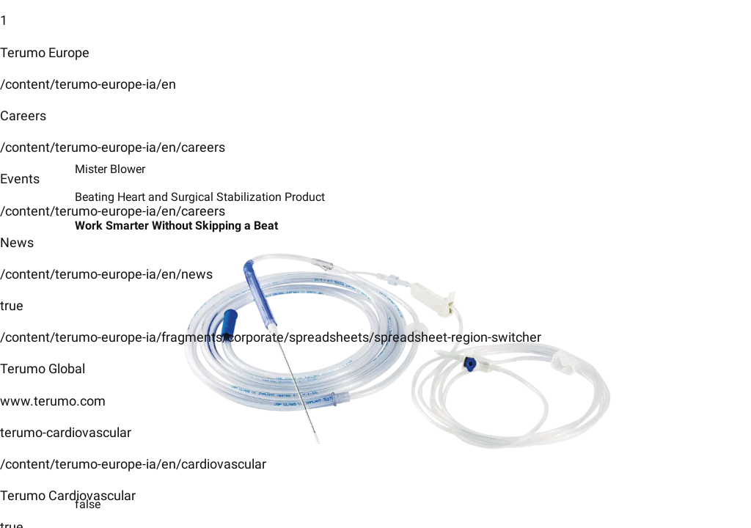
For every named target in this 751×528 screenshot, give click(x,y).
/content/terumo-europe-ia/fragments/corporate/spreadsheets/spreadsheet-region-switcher (270, 337)
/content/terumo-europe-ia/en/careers (112, 147)
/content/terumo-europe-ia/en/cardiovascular (133, 464)
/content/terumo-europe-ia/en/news (106, 274)
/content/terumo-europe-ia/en (88, 84)
